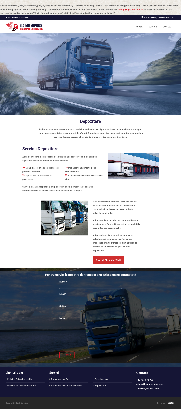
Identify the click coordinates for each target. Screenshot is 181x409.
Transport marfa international (66, 385)
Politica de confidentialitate (21, 385)
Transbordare (101, 379)
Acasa (139, 27)
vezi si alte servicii (108, 259)
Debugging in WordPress (130, 9)
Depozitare (100, 385)
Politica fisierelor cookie (19, 379)
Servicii (153, 27)
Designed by (162, 403)
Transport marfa (59, 379)
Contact (168, 27)
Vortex (171, 403)
